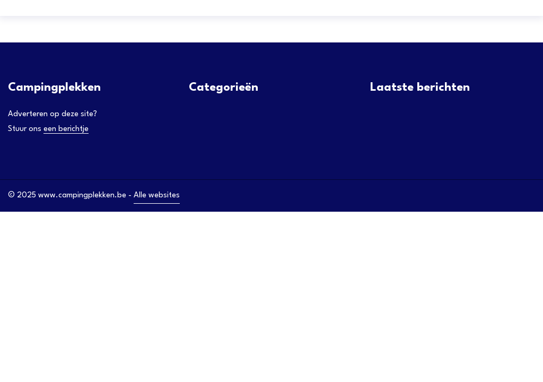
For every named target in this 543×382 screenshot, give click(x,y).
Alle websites (157, 195)
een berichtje (66, 129)
